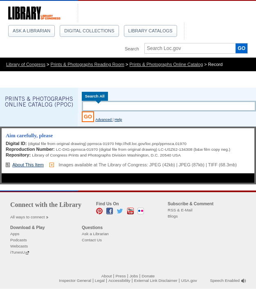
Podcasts (18, 240)
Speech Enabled (225, 280)
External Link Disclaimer (155, 280)
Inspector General (75, 280)
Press (120, 276)
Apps (15, 233)
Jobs (134, 276)
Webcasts (19, 246)
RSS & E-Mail (180, 210)
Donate (148, 276)
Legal (100, 280)
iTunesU (17, 252)
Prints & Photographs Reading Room (87, 64)
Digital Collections (89, 30)
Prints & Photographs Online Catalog (166, 64)
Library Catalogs (150, 30)
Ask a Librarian (31, 30)
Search (132, 48)
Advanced (103, 120)
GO (241, 48)
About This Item (28, 164)
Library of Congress (25, 64)
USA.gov (189, 280)
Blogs (173, 216)
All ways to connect (27, 217)
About (106, 276)
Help (118, 120)
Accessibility (119, 280)
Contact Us (92, 240)
